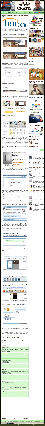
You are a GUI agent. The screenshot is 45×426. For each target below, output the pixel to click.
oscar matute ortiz (4, 353)
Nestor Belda (31, 142)
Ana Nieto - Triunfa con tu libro (33, 143)
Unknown (3, 369)
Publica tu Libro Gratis (32, 424)
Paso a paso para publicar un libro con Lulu (15, 16)
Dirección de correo (32, 61)
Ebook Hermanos (31, 141)
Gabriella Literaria (31, 145)
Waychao (3, 381)
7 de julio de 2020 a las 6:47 (5, 362)
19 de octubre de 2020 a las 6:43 (6, 373)
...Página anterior (4, 418)
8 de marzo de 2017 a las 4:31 (6, 351)
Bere (2, 391)
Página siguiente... (25, 418)
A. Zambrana (23, 424)
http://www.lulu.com (14, 34)
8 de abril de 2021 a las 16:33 (6, 383)
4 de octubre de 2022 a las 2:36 (6, 389)
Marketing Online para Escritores (33, 146)
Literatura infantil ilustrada (5, 364)
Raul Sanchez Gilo (4, 347)
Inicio (14, 418)
